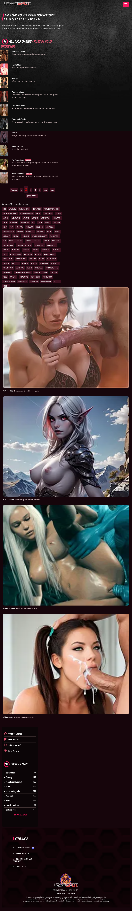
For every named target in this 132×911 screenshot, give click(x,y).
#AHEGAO (13, 277)
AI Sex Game (19, 717)
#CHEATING (34, 281)
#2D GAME (54, 272)
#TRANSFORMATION (26, 213)
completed (10, 772)
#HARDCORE (50, 227)
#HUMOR (16, 236)
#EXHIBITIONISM (15, 254)
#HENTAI (58, 213)
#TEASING (6, 250)
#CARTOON (13, 223)
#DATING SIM (35, 277)
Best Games (13, 751)
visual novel (11, 809)
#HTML (38, 213)
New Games (13, 739)
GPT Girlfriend (22, 499)
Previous (14, 190)
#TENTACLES (55, 263)
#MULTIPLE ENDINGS (41, 272)
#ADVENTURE (15, 218)
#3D (33, 223)
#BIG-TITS (19, 227)
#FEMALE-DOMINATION (33, 241)
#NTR (4, 241)
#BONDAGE (39, 227)
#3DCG (5, 277)
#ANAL (40, 223)
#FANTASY (12, 209)
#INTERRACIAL (22, 281)
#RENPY (46, 241)
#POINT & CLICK (46, 281)
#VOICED (34, 263)
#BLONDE (20, 232)
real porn (9, 795)
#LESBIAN (56, 223)
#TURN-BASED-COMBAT (24, 245)
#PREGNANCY (7, 272)
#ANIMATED (45, 250)
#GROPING (26, 250)
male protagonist (13, 791)
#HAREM (25, 263)
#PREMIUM (25, 236)
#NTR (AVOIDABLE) (9, 281)
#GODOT (57, 281)
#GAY (11, 227)
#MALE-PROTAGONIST (10, 213)
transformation (12, 805)
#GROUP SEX (28, 254)
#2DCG (5, 254)
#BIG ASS (36, 250)
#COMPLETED (48, 213)
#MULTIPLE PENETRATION (23, 272)
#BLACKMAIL (24, 277)
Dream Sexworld (20, 608)
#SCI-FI (29, 268)
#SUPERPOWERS (8, 268)
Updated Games (15, 733)
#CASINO (35, 218)
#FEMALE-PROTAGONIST (51, 209)
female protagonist (14, 782)
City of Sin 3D (21, 391)
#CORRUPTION (54, 236)
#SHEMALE (6, 236)
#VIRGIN (41, 259)
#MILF (5, 227)
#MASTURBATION (49, 254)
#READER (57, 232)
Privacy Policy (22, 853)
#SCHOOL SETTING (52, 268)
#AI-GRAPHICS (39, 245)
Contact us (21, 867)
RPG (8, 800)
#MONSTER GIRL (21, 259)
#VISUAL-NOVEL (24, 209)
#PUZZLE (26, 218)
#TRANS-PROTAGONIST (39, 236)
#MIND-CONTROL (8, 245)
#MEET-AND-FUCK (8, 232)
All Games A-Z (14, 745)
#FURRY (47, 223)
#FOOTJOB (6, 286)
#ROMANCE (56, 250)
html (8, 786)
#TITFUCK (6, 263)
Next (45, 190)
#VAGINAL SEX (51, 245)
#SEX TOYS (15, 263)
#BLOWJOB (29, 227)
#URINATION (44, 263)
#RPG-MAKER (56, 241)
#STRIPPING (20, 268)
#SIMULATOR (45, 218)
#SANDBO (32, 259)
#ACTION (5, 218)
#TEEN (49, 232)
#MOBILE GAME (8, 259)
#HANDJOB (15, 250)
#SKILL (5, 223)
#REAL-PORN (36, 209)
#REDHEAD (40, 232)
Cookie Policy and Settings (22, 860)
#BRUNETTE (30, 232)
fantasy (9, 777)
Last (52, 190)
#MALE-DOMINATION (16, 241)
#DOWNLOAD (24, 223)
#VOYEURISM (51, 259)
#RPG (4, 209)
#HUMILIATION (47, 277)
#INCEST (38, 254)
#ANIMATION (57, 218)
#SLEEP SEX (39, 268)
